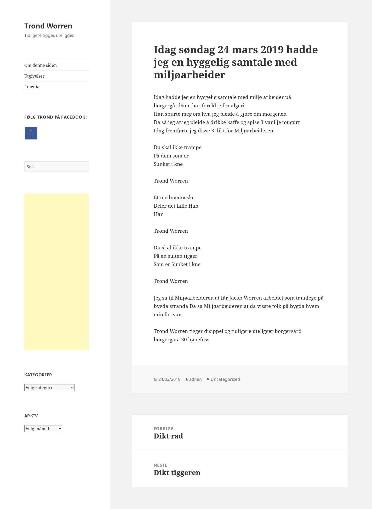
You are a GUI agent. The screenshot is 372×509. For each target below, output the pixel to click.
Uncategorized (225, 379)
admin (195, 379)
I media (31, 87)
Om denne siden (40, 65)
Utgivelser (34, 76)
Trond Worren (48, 26)
